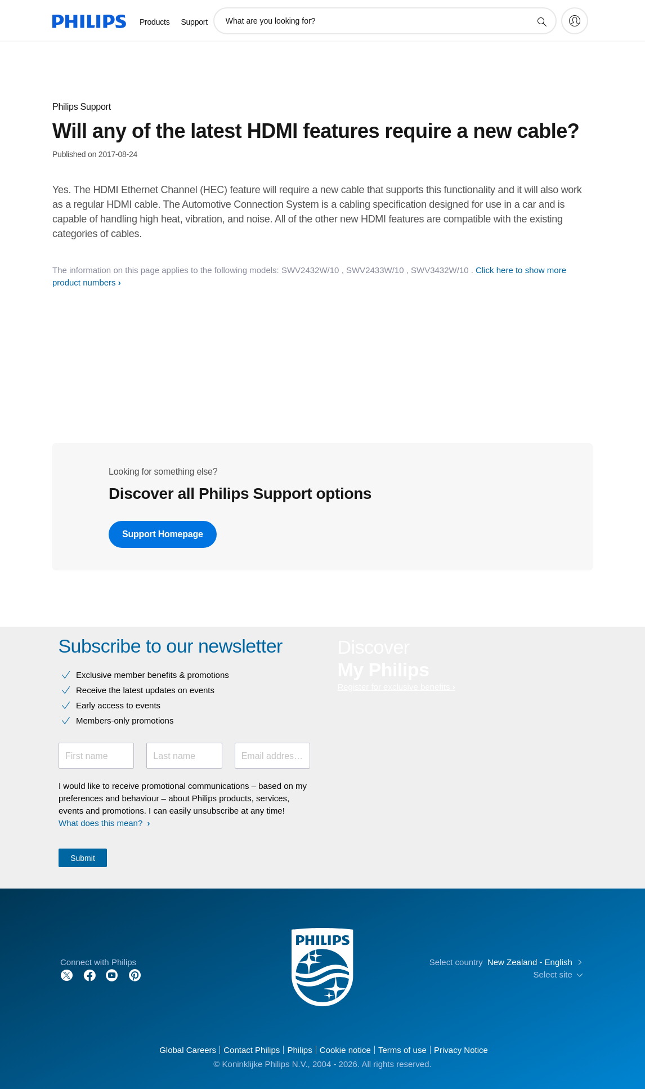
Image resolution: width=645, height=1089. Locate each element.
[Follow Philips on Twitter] (67, 974)
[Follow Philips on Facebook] (89, 974)
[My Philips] (574, 20)
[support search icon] (541, 21)
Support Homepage (162, 534)
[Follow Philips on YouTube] (112, 974)
